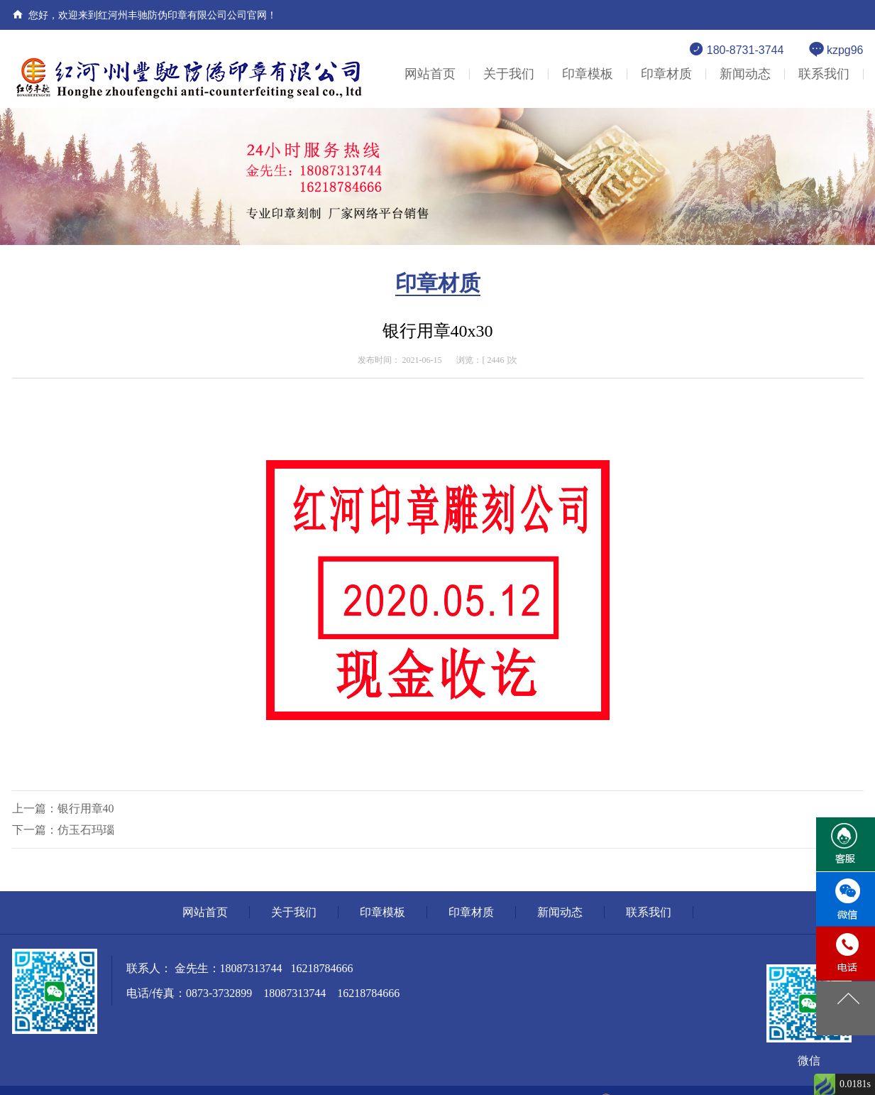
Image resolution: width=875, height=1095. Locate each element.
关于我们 (508, 74)
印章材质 (666, 74)
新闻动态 (745, 74)
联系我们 (823, 74)
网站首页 (430, 74)
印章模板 (587, 74)
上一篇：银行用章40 (63, 808)
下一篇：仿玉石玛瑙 (63, 830)
